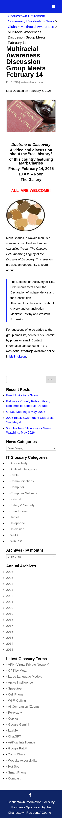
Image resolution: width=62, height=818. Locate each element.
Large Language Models (25, 676)
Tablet (14, 517)
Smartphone (19, 511)
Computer (17, 487)
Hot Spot (14, 766)
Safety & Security (22, 505)
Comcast (14, 778)
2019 (9, 613)
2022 (9, 596)
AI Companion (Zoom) (23, 706)
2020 (9, 608)
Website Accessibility (22, 760)
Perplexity (15, 712)
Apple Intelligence (20, 682)
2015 (9, 637)
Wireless (16, 541)
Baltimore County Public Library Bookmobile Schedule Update (28, 404)
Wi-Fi (14, 535)
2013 (9, 649)
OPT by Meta (17, 670)
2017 (9, 625)
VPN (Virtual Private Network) (28, 664)
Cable (14, 475)
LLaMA (13, 730)
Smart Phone (17, 772)
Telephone (17, 523)
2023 (9, 589)
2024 (9, 583)
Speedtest (15, 688)
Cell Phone (15, 694)
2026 (9, 571)
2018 (9, 619)
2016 (9, 631)
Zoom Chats (16, 754)
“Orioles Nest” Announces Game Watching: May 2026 (29, 430)
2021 (9, 602)
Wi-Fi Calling (17, 700)
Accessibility (18, 463)
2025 (9, 577)
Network (16, 499)
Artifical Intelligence (24, 469)
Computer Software (24, 493)
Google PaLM (17, 748)
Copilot (13, 718)
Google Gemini (18, 724)
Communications (22, 481)
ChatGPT (14, 736)
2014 (9, 643)
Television (17, 529)
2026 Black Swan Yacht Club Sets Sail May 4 (30, 420)
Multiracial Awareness (32, 82)
